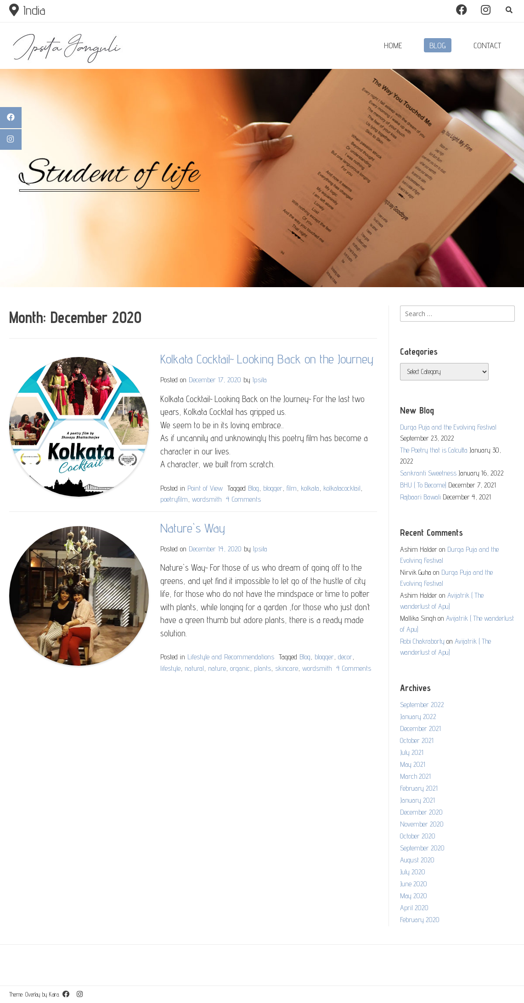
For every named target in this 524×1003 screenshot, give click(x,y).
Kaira (54, 994)
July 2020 (412, 871)
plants (262, 668)
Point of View (205, 488)
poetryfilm (174, 499)
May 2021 (412, 764)
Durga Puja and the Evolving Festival (448, 427)
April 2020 (414, 907)
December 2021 (420, 728)
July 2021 (411, 752)
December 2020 (421, 812)
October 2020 (417, 836)
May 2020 (413, 895)
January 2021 (417, 800)
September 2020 (422, 848)
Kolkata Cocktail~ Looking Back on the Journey (266, 358)
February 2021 (419, 788)
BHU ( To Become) (423, 485)
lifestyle (170, 668)
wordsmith (206, 499)
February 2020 (419, 919)
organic (240, 668)
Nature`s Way (192, 527)
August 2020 (417, 860)
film (292, 488)
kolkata (310, 488)
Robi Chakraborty (422, 641)
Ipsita (260, 379)
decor (345, 656)
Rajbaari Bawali (420, 497)
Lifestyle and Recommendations (230, 656)
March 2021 (415, 776)
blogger (272, 488)
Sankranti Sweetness (428, 473)
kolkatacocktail (342, 488)
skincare (286, 668)
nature (217, 668)
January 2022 (418, 716)
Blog (253, 488)
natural (194, 668)
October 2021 (417, 740)
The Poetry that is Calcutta (434, 450)
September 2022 (422, 704)
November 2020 (422, 824)
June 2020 (413, 883)
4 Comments (243, 499)
